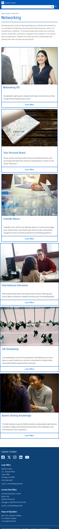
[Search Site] (27, 7)
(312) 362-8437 (7, 480)
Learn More (29, 104)
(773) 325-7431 (20, 502)
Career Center (10, 3)
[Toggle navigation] (56, 6)
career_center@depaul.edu (12, 483)
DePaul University (2, 2)
